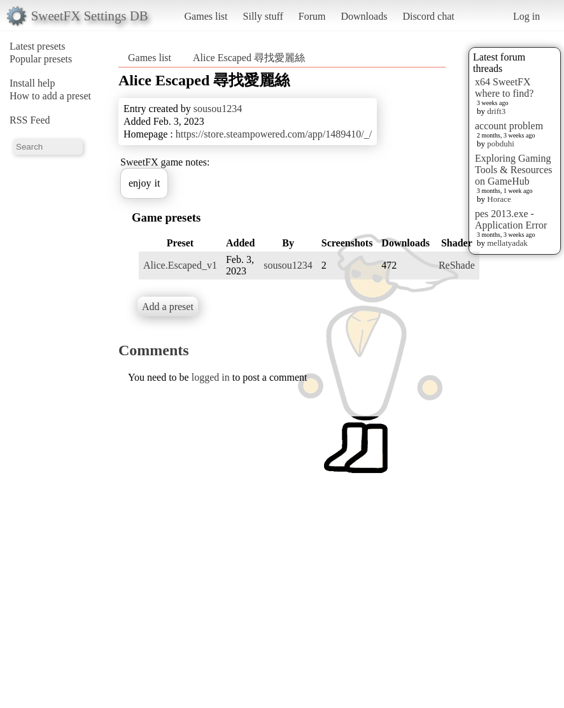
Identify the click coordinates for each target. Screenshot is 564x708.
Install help (32, 83)
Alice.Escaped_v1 (180, 265)
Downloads (364, 16)
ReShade (457, 265)
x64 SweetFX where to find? (504, 87)
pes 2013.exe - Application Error (511, 219)
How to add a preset (50, 95)
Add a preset (168, 306)
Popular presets (41, 58)
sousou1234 (218, 108)
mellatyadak (507, 243)
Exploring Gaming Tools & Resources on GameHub (514, 170)
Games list (206, 16)
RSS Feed (30, 120)
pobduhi (500, 143)
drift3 (496, 111)
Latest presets (38, 46)
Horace (499, 199)
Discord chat (428, 16)
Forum (312, 16)
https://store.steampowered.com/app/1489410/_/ (274, 134)
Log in (526, 16)
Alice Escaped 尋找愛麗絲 (249, 57)
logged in (211, 377)
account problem (509, 125)
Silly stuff (263, 16)
